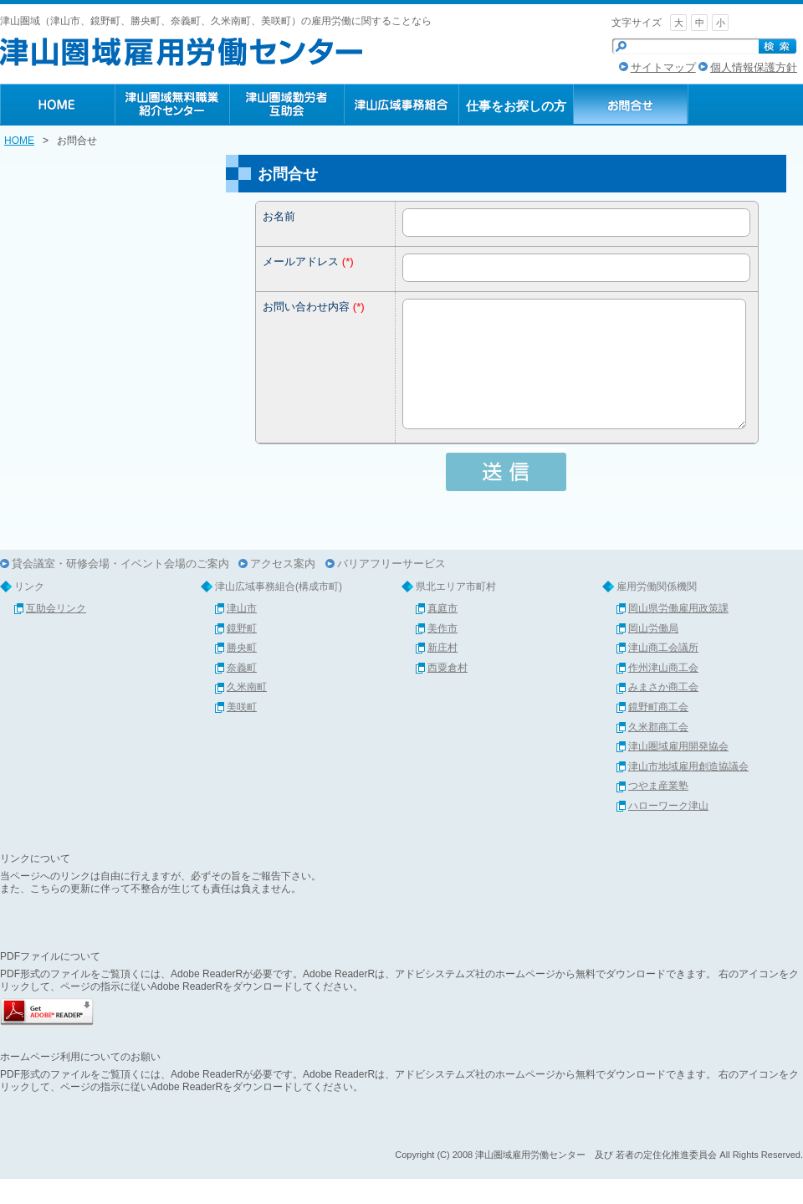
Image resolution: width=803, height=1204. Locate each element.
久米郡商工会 (658, 752)
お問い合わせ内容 (306, 306)
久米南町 (247, 712)
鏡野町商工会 (658, 732)
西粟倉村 (447, 693)
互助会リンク (56, 633)
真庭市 (442, 633)
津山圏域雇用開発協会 (678, 771)
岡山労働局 (653, 653)
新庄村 (442, 673)
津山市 (242, 633)
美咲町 (242, 732)
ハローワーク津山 (668, 831)
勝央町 (242, 673)
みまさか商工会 (663, 712)
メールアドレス (301, 261)
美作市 (442, 653)
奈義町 (242, 693)
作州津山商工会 (663, 693)
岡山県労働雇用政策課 (678, 633)
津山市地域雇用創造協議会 (688, 791)
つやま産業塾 (658, 811)
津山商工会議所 (663, 673)
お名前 (279, 216)
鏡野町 (242, 653)
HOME (19, 140)
